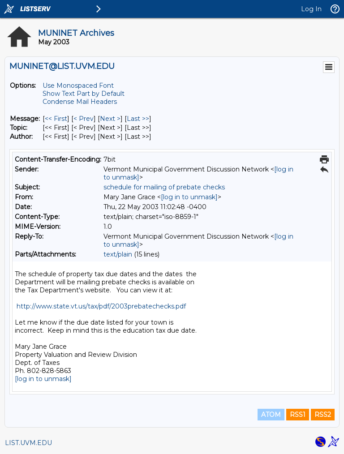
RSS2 (322, 415)
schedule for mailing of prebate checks (164, 187)
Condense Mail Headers (80, 102)
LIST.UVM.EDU (28, 443)
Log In (311, 9)
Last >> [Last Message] (138, 119)
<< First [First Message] (56, 119)
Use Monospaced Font (78, 85)
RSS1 (297, 415)
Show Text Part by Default (84, 94)
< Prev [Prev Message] (83, 119)
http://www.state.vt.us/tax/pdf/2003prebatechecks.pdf (101, 306)
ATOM (271, 415)
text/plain (117, 254)
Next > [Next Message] (110, 119)
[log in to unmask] (189, 197)
